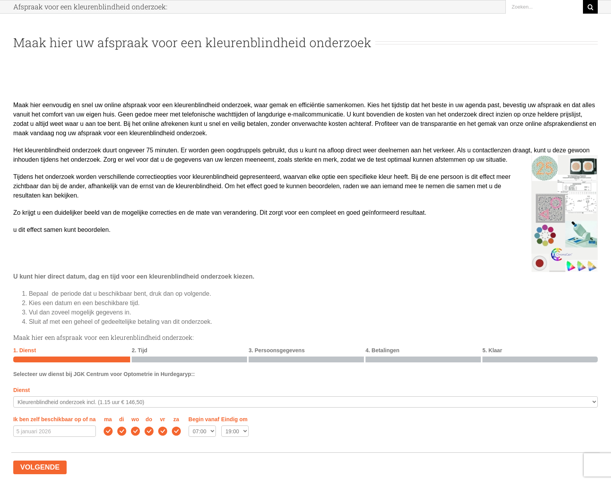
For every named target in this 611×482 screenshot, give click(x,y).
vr (162, 419)
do (148, 419)
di (121, 419)
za (176, 419)
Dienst (21, 390)
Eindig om (234, 419)
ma (108, 419)
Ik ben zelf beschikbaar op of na (54, 419)
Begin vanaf (204, 419)
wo (135, 419)
